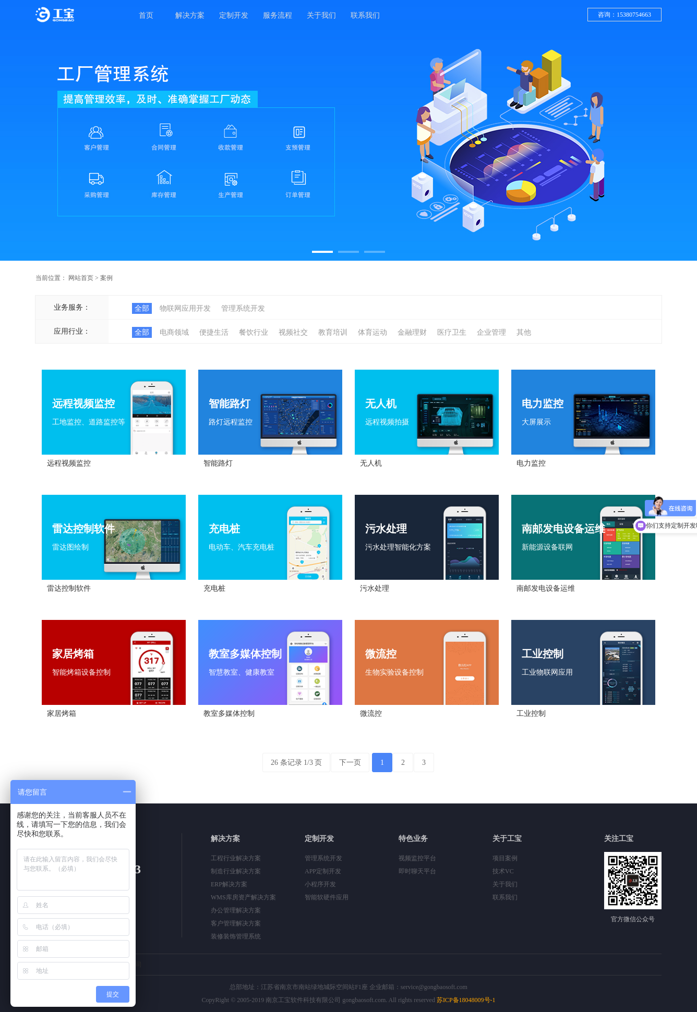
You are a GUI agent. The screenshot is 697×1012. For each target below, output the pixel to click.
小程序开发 (320, 884)
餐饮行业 (253, 332)
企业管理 (491, 332)
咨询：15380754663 (624, 14)
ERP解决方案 (229, 884)
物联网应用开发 (185, 308)
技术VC (503, 871)
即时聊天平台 (417, 871)
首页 (146, 15)
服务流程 (277, 15)
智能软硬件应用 (326, 897)
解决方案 (190, 15)
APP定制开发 (323, 871)
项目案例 (505, 858)
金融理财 (412, 332)
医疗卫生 (451, 332)
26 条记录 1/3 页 (296, 762)
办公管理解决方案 (236, 910)
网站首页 (80, 278)
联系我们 (365, 15)
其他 (523, 332)
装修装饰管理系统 (236, 936)
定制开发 (233, 15)
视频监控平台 (417, 858)
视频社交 (293, 332)
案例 (106, 278)
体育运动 (372, 332)
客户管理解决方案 (236, 923)
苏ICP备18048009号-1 (466, 1000)
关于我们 (321, 15)
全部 (142, 308)
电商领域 (174, 332)
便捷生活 (214, 332)
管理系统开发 (243, 308)
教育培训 (332, 332)
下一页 (350, 762)
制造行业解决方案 (236, 871)
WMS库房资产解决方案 (243, 897)
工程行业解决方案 (236, 858)
